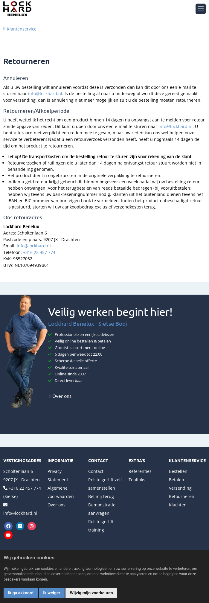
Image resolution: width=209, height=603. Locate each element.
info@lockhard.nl (45, 93)
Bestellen (178, 471)
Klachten (178, 505)
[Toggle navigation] (201, 9)
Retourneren (181, 496)
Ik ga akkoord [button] (20, 592)
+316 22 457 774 (39, 252)
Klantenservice (21, 29)
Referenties (140, 471)
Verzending (180, 488)
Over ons (59, 396)
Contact (95, 471)
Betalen (176, 479)
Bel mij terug (101, 496)
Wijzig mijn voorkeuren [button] (91, 592)
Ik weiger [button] (51, 592)
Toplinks (137, 479)
